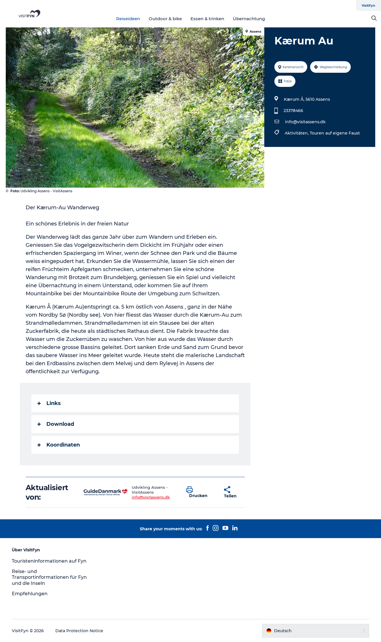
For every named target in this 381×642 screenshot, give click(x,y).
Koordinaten (58, 445)
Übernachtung (249, 18)
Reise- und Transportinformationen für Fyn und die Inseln (49, 577)
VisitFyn (368, 5)
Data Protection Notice (79, 630)
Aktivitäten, (297, 133)
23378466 (293, 110)
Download (55, 424)
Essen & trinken (207, 18)
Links (49, 403)
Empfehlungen (30, 593)
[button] (200, 492)
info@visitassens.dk (305, 121)
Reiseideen (128, 18)
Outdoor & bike (165, 18)
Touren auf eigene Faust (335, 133)
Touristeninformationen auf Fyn (49, 561)
